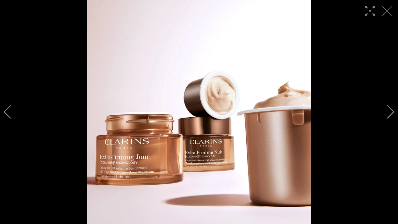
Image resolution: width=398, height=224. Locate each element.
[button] (7, 112)
